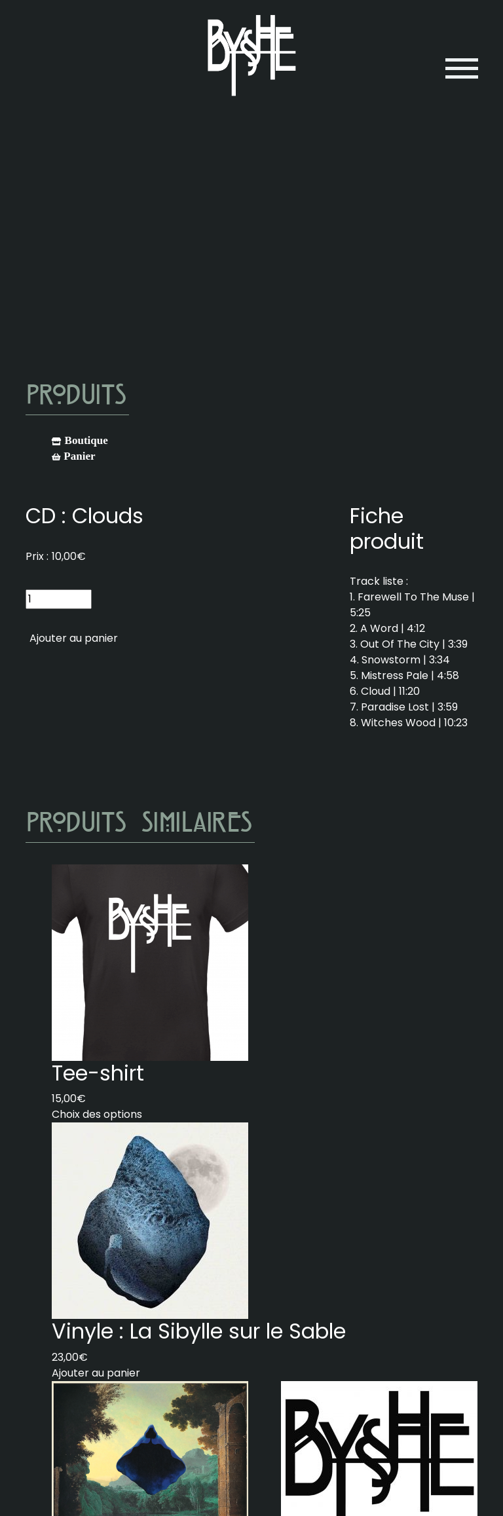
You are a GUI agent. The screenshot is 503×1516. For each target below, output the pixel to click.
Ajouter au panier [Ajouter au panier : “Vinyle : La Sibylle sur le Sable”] (96, 1372)
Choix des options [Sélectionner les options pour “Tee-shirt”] (97, 1114)
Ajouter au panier (73, 638)
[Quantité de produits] (59, 599)
